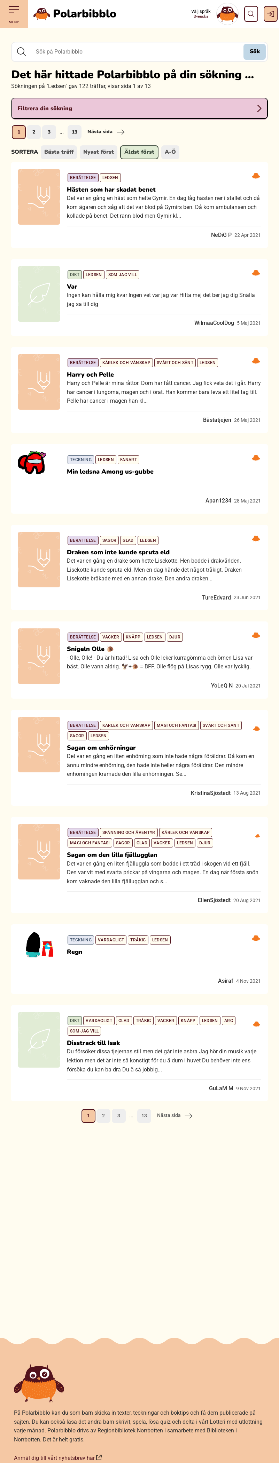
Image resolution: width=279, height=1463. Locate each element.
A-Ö (170, 152)
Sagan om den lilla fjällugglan (112, 855)
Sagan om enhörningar (101, 747)
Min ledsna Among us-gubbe (110, 471)
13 (74, 132)
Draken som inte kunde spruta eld (118, 552)
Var (72, 286)
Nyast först (98, 152)
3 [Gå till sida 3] (49, 132)
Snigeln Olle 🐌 (90, 649)
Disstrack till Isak (93, 1043)
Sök (255, 51)
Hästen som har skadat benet (111, 189)
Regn (75, 952)
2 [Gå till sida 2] (33, 132)
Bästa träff (58, 152)
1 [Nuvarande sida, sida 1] (18, 132)
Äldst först (139, 152)
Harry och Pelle (90, 374)
